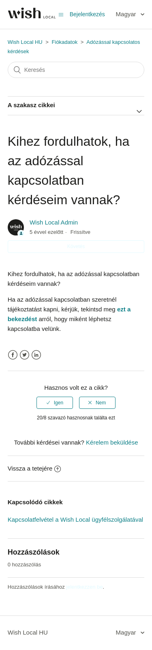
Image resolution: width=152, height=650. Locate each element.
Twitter (24, 355)
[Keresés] (76, 70)
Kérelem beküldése (112, 442)
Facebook (13, 355)
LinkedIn (36, 355)
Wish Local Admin (54, 222)
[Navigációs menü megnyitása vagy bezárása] (61, 14)
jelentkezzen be (84, 587)
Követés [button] (76, 246)
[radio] (54, 403)
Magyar (127, 14)
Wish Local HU (25, 42)
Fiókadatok (65, 42)
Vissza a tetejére (34, 468)
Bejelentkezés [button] (87, 14)
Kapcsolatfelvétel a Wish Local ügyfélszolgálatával (75, 519)
